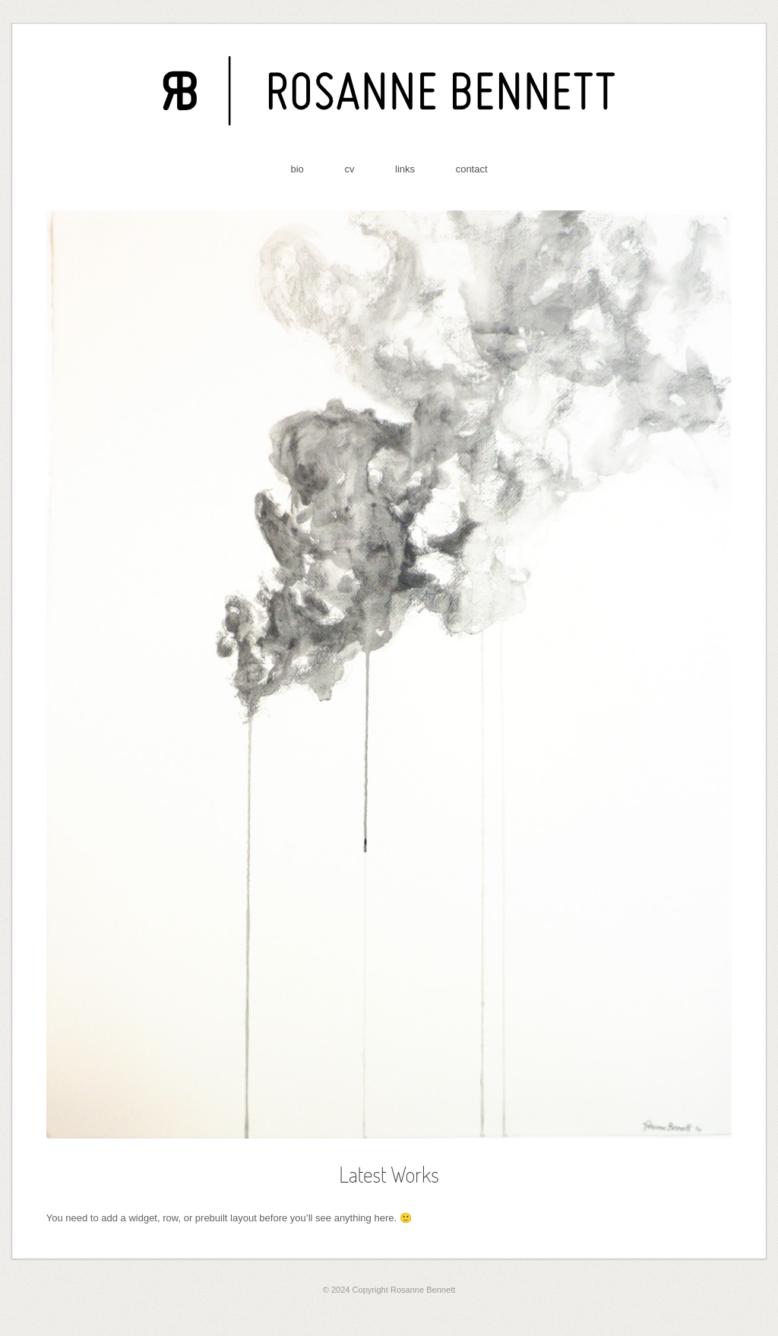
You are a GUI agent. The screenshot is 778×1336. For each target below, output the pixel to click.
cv (349, 169)
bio (296, 169)
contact (472, 169)
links (405, 169)
